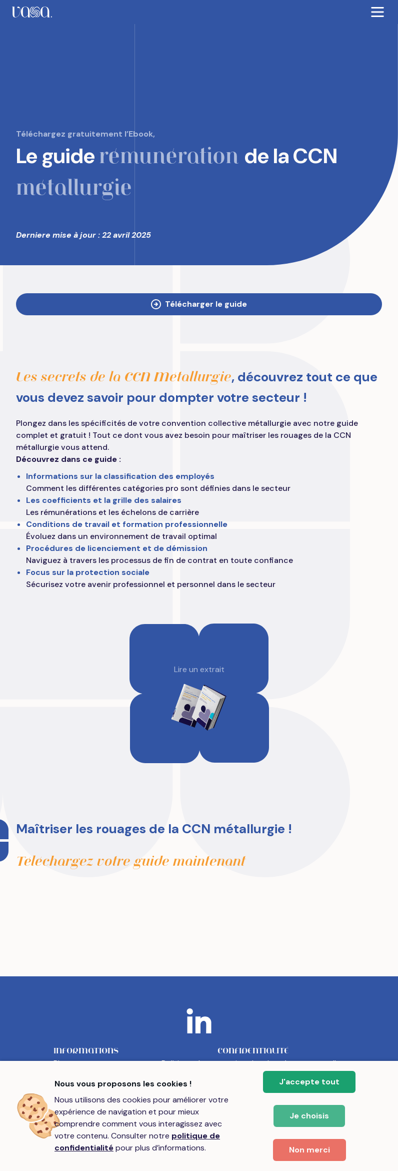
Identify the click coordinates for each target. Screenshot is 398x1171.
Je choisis (309, 1115)
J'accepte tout (309, 1081)
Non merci (309, 1149)
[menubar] (199, 12)
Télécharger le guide (199, 304)
